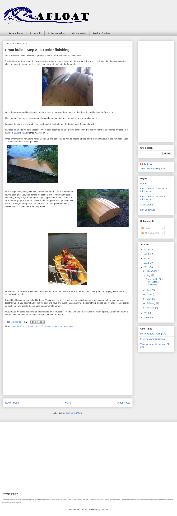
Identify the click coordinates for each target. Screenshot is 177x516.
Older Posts (123, 402)
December (151, 271)
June (149, 290)
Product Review (101, 33)
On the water (79, 33)
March (149, 299)
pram (56, 326)
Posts (146, 228)
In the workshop (56, 33)
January (150, 307)
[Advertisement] (30, 362)
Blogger (104, 509)
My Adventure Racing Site (153, 333)
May (148, 294)
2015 (146, 249)
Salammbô (17, 133)
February (151, 303)
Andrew (148, 164)
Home (68, 402)
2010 (146, 313)
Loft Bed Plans (147, 210)
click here (18, 502)
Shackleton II (146, 204)
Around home (16, 33)
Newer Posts (12, 402)
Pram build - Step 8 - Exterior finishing (37, 50)
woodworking (66, 326)
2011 (146, 267)
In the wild (35, 33)
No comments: (14, 322)
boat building (18, 326)
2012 (146, 262)
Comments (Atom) (73, 413)
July (148, 275)
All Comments (150, 233)
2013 (146, 258)
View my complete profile (152, 168)
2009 (146, 317)
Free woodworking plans (152, 339)
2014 (146, 254)
